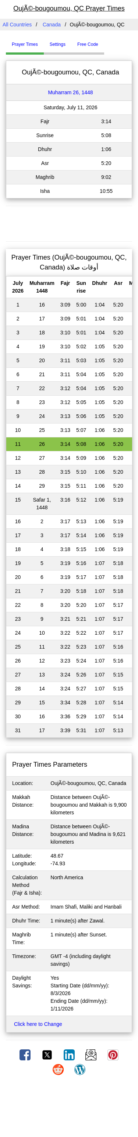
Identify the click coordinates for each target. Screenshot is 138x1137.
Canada (52, 24)
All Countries (17, 24)
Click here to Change (38, 1024)
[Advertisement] (69, 222)
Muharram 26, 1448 (70, 92)
